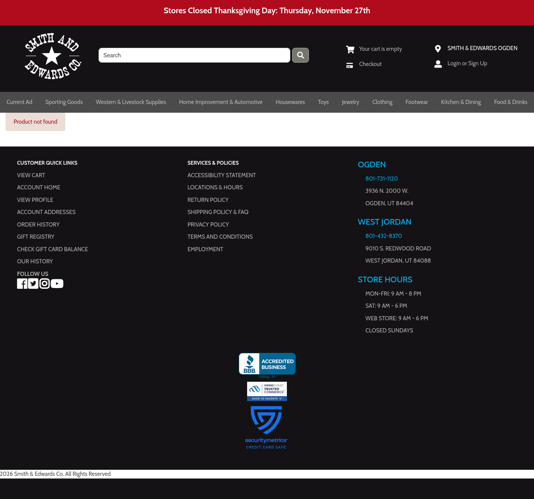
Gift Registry (35, 237)
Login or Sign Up (467, 63)
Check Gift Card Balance (52, 249)
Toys (323, 102)
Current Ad (19, 102)
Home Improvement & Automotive (221, 102)
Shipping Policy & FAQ (218, 212)
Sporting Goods (64, 102)
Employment (205, 249)
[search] (194, 55)
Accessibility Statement (222, 175)
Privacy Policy (208, 224)
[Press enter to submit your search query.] (300, 55)
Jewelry (350, 102)
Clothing (382, 102)
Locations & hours (215, 187)
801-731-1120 (381, 178)
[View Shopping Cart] (374, 49)
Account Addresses (46, 212)
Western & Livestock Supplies (131, 102)
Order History (38, 224)
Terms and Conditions (220, 237)
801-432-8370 (383, 236)
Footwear (417, 102)
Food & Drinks (511, 102)
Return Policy (208, 200)
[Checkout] (364, 64)
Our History (35, 261)
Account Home (38, 187)
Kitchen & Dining (461, 102)
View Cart (31, 175)
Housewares (290, 102)
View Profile (35, 200)
